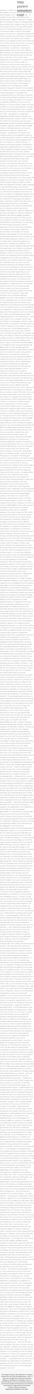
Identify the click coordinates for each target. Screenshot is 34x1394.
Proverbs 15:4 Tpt (6, 1376)
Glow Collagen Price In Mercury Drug (16, 1378)
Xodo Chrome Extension (19, 1382)
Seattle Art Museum (20, 1387)
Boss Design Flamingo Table (10, 1375)
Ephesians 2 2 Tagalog (25, 1375)
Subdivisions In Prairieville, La (18, 1380)
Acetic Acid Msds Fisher (19, 1376)
